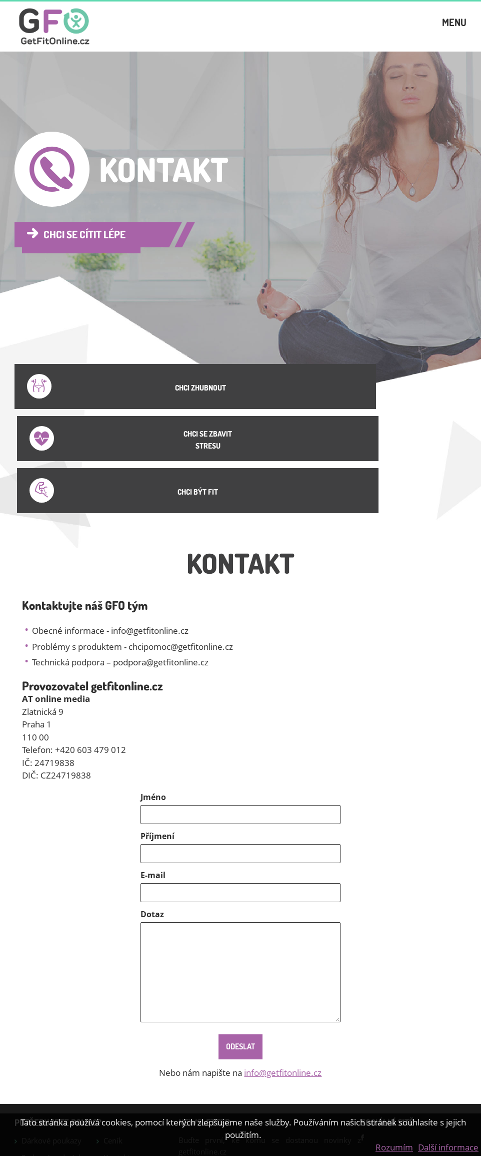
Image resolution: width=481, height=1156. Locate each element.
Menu (454, 29)
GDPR (114, 1086)
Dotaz (152, 809)
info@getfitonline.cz (283, 967)
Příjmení (157, 731)
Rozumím (394, 1147)
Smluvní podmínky (54, 1052)
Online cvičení (128, 1069)
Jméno (153, 692)
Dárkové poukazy (52, 1035)
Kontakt (117, 1052)
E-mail (153, 770)
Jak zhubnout (44, 1098)
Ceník (113, 1035)
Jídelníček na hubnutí (43, 1075)
